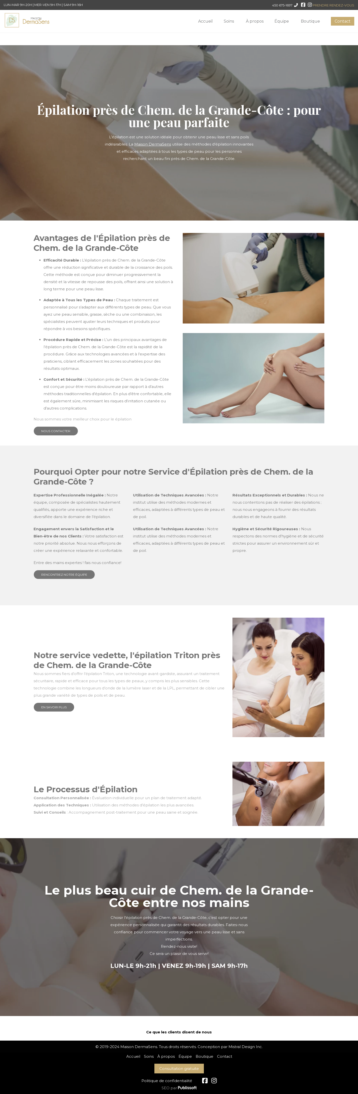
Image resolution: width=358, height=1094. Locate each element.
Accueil (205, 21)
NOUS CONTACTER (55, 431)
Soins (229, 21)
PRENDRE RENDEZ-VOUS (333, 5)
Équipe (281, 21)
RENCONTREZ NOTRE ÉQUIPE (64, 574)
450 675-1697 (282, 5)
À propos (255, 21)
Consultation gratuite (179, 1068)
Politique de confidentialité (166, 1080)
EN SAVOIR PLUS (54, 707)
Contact (343, 21)
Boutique (310, 21)
